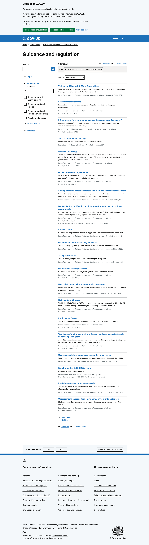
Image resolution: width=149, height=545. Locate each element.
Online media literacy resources (72, 268)
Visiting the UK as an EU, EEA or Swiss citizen (78, 86)
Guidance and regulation (105, 485)
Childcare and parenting (33, 490)
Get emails (104, 64)
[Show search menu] (123, 38)
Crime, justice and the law (34, 500)
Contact (73, 524)
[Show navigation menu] (114, 38)
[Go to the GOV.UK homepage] (31, 39)
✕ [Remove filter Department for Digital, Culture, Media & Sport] (65, 69)
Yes (50, 449)
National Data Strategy (69, 300)
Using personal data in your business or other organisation (84, 355)
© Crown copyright (118, 538)
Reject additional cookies (62, 30)
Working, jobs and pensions (70, 510)
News (96, 480)
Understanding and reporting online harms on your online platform (88, 399)
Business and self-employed (35, 485)
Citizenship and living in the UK (36, 495)
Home (25, 45)
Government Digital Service (65, 528)
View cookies (82, 30)
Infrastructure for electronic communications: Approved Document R (90, 120)
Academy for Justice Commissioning (37, 98)
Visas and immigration (68, 505)
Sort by (61, 77)
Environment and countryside (71, 485)
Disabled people (30, 505)
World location (33, 123)
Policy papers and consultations (108, 495)
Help (25, 524)
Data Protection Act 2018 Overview (74, 368)
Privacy (32, 524)
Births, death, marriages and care (37, 480)
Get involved (99, 510)
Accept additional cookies (35, 30)
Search (34, 64)
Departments (100, 475)
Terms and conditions (88, 524)
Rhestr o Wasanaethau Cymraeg (37, 528)
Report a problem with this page (110, 449)
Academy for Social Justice (36, 105)
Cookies (41, 524)
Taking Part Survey (67, 255)
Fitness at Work (65, 229)
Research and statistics (104, 490)
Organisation (33, 83)
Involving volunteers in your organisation (77, 383)
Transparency (100, 500)
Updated (31, 130)
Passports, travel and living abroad (73, 500)
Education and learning (68, 475)
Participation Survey (67, 318)
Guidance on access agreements (73, 172)
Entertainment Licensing (69, 101)
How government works (104, 505)
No (63, 449)
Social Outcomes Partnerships (72, 138)
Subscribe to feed (119, 63)
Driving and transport (32, 510)
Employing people (66, 480)
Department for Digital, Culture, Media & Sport (60, 45)
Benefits (26, 475)
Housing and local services (70, 490)
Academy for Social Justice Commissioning (38, 112)
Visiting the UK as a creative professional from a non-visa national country (92, 190)
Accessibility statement (57, 524)
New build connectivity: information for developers (81, 284)
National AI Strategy (67, 151)
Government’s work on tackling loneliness (77, 242)
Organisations (35, 45)
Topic (29, 76)
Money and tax (64, 495)
